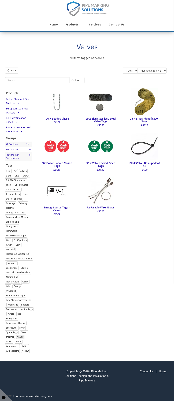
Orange (17, 285)
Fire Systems (12, 225)
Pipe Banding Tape (15, 294)
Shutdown (11, 326)
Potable (25, 303)
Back (11, 70)
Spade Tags (12, 331)
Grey (18, 243)
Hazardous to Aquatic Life (19, 257)
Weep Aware (12, 345)
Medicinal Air (23, 271)
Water (19, 340)
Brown (26, 174)
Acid (8, 169)
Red (19, 312)
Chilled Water (21, 183)
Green (9, 243)
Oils (8, 285)
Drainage (10, 202)
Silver (22, 326)
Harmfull (10, 248)
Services (95, 24)
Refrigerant (11, 317)
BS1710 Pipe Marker (16, 179)
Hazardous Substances (17, 252)
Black (8, 174)
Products (72, 24)
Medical (10, 271)
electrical (10, 206)
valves (20, 335)
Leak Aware (11, 266)
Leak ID (24, 266)
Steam (24, 331)
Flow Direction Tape (16, 234)
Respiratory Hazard (15, 322)
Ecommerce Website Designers (32, 394)
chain (8, 183)
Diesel (26, 193)
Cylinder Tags (13, 193)
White (25, 345)
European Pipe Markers (17, 216)
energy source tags (15, 211)
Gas (8, 239)
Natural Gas (12, 275)
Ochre (25, 280)
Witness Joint (12, 349)
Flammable (11, 229)
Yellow (25, 349)
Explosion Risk (13, 220)
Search (77, 79)
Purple (11, 312)
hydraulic (12, 262)
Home (54, 24)
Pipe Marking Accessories (18, 298)
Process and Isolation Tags (19, 308)
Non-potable (12, 280)
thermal (10, 335)
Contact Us (116, 24)
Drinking (23, 202)
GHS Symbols (20, 239)
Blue (17, 174)
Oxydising (11, 289)
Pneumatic (13, 303)
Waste (9, 340)
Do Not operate (14, 197)
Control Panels (13, 188)
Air (15, 169)
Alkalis (23, 169)
